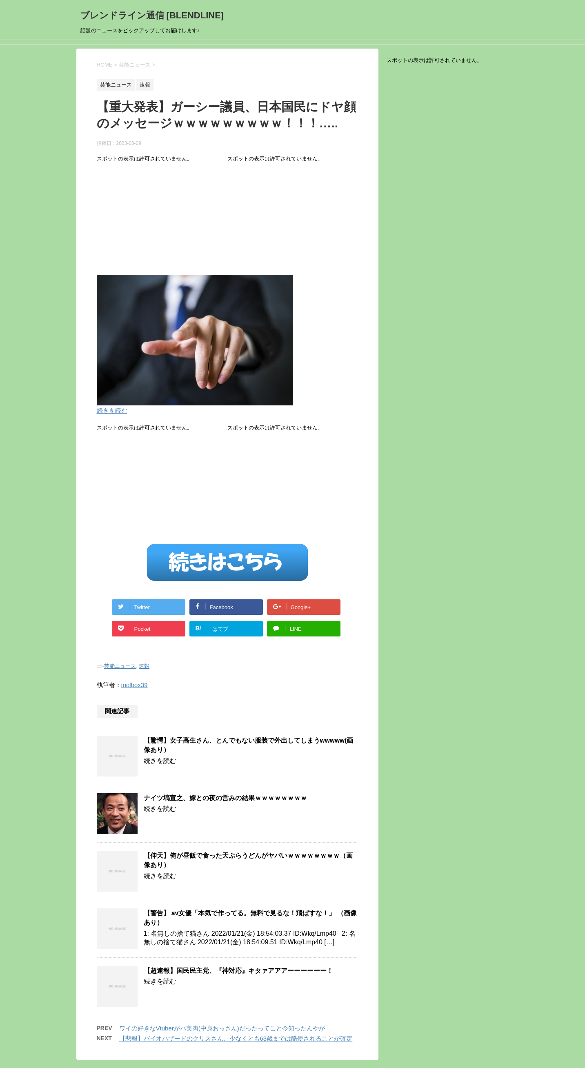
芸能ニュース (120, 666)
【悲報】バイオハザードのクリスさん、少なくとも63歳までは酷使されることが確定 (236, 1038)
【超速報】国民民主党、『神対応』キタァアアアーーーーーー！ (238, 970)
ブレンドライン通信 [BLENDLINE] (152, 15)
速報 (144, 666)
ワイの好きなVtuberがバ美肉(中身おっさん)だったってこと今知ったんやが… (225, 1028)
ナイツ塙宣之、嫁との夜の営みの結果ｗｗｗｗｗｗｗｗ (225, 797)
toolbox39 (134, 684)
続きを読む (112, 410)
